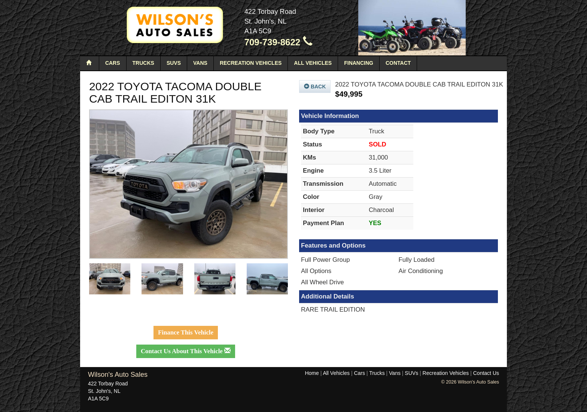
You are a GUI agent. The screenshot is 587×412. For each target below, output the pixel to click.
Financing (358, 63)
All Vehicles (313, 63)
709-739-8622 (278, 42)
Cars (112, 63)
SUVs (174, 63)
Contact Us (486, 373)
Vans (200, 63)
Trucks (143, 63)
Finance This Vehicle (185, 332)
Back (315, 87)
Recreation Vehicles (251, 63)
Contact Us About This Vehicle (186, 351)
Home (312, 373)
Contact (398, 63)
